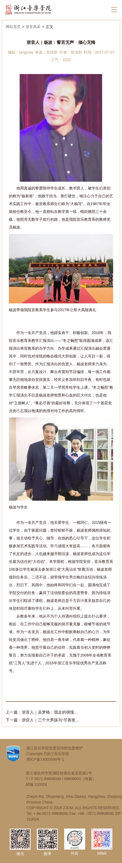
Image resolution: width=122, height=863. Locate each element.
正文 (49, 26)
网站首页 (13, 26)
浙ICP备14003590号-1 (45, 759)
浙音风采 (33, 26)
